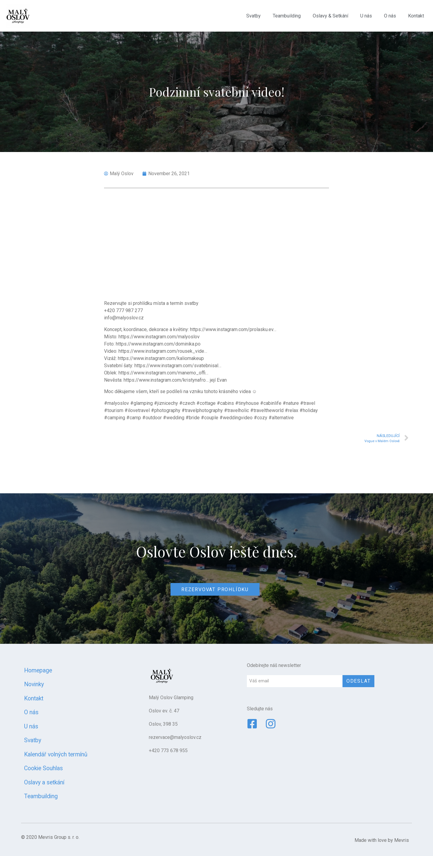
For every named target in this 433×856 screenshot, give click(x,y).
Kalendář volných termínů (56, 754)
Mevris (401, 840)
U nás (366, 16)
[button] (214, 589)
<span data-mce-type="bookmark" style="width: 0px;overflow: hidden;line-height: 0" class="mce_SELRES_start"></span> (216, 246)
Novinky (34, 684)
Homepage (38, 670)
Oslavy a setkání (44, 782)
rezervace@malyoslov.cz (175, 737)
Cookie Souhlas (43, 768)
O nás (390, 16)
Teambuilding (287, 16)
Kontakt (416, 16)
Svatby (253, 16)
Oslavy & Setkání (330, 16)
